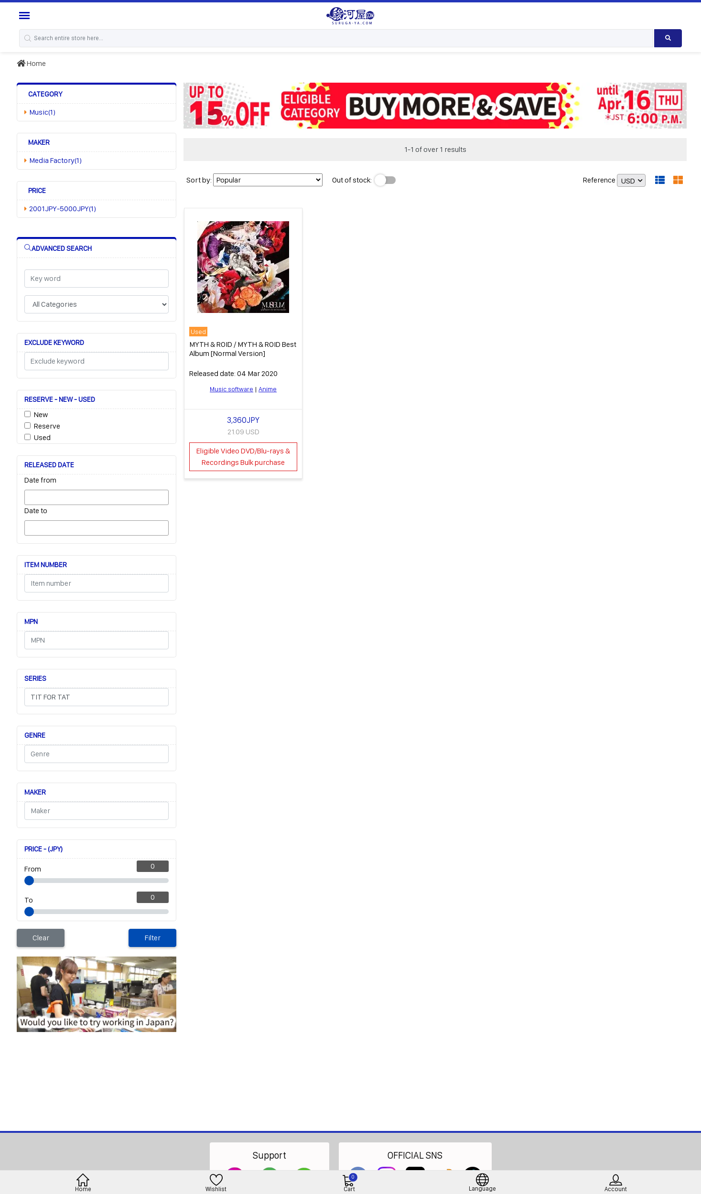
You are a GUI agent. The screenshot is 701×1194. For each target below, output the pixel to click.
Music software (231, 389)
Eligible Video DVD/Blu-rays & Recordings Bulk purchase (243, 456)
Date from (40, 479)
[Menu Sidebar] (25, 15)
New (41, 414)
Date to (35, 510)
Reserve (47, 425)
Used (42, 437)
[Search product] (668, 38)
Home (31, 63)
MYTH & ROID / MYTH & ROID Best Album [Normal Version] (242, 349)
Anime (268, 389)
